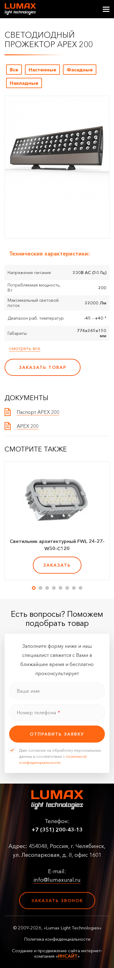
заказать (57, 565)
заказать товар (43, 367)
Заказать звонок (57, 900)
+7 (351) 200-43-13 (57, 829)
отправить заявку (57, 734)
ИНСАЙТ (68, 956)
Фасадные (80, 70)
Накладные (24, 83)
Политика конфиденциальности (57, 939)
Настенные (42, 70)
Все (14, 70)
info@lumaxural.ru (57, 880)
